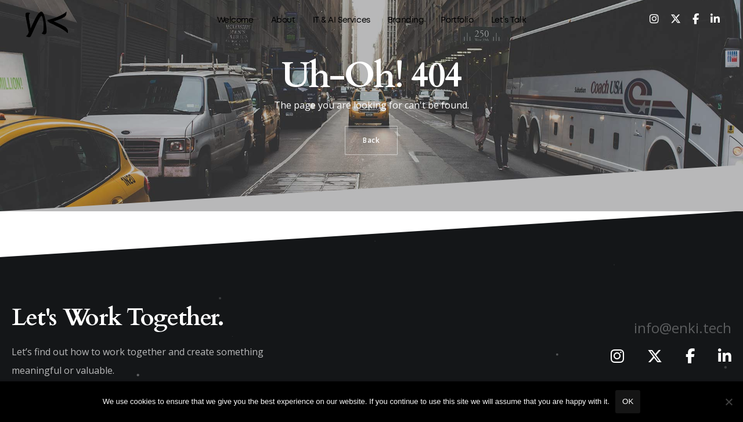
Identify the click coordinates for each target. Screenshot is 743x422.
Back (371, 140)
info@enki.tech (682, 327)
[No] (728, 401)
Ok (627, 401)
